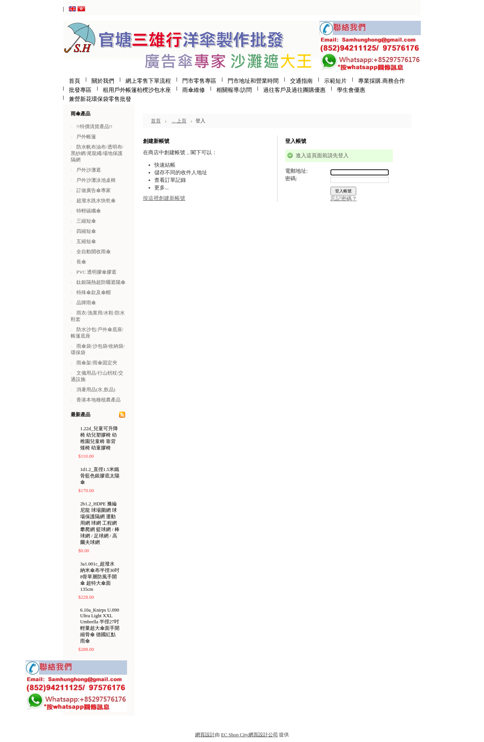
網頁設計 (205, 734)
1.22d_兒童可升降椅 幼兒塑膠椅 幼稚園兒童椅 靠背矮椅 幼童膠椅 (99, 438)
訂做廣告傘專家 (93, 190)
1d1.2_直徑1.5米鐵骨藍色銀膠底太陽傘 (99, 476)
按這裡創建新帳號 (164, 198)
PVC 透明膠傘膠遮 (96, 272)
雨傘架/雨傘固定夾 (96, 363)
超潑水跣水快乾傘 (96, 200)
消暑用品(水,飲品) (95, 389)
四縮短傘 (86, 231)
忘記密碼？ (343, 198)
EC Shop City (234, 734)
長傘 (81, 262)
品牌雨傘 (86, 302)
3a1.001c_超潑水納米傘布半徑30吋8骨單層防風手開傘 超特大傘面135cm (99, 576)
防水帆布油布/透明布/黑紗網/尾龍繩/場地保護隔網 (97, 153)
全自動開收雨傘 (93, 251)
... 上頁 (179, 121)
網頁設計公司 (263, 734)
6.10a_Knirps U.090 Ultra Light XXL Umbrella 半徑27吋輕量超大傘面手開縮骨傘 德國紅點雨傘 (99, 625)
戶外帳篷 (86, 136)
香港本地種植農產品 (98, 400)
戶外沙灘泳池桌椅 (96, 180)
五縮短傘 (86, 241)
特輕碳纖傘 (88, 211)
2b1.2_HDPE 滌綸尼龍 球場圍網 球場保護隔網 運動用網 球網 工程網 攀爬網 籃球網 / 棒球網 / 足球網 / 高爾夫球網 (99, 523)
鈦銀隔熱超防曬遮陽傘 (101, 282)
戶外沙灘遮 (88, 170)
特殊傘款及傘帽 (93, 292)
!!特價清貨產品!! (94, 126)
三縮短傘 (86, 221)
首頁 (156, 121)
